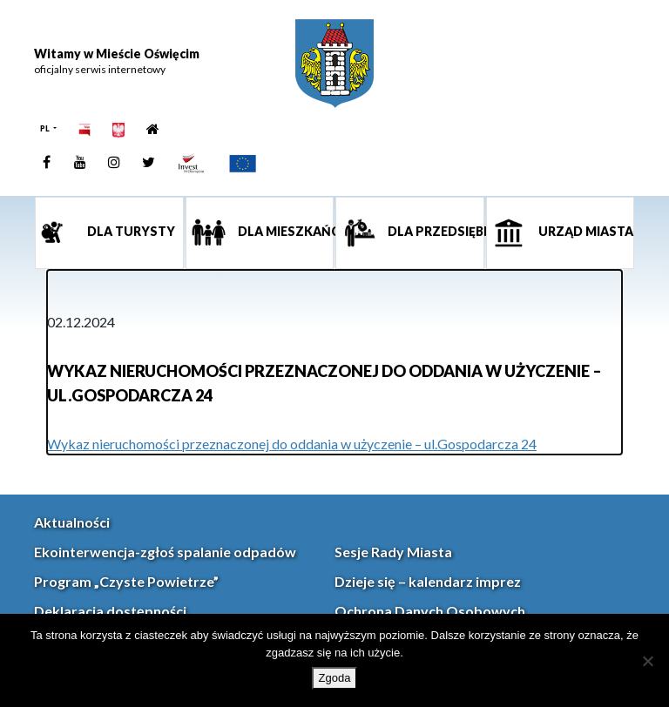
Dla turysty (129, 231)
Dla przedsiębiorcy (434, 231)
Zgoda (335, 677)
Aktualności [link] (72, 522)
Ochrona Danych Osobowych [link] (429, 611)
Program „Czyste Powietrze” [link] (126, 581)
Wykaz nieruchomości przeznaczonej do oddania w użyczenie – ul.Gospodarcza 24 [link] (292, 443)
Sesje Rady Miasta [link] (393, 551)
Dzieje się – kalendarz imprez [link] (427, 581)
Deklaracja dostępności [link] (110, 611)
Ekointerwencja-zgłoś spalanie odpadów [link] (165, 551)
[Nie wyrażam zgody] (647, 661)
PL (45, 128)
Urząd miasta (584, 231)
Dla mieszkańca (284, 231)
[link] (334, 63)
